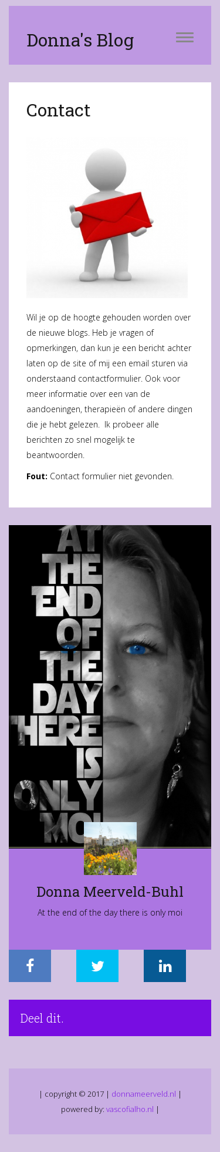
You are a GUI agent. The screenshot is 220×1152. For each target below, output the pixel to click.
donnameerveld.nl (143, 1093)
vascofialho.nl (130, 1109)
